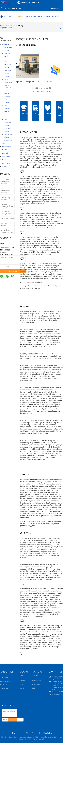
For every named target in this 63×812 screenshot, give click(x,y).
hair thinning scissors (5, 198)
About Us (21, 17)
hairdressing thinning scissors (7, 205)
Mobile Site (47, 733)
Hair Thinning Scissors (7, 108)
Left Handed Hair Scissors (8, 91)
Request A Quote (6, 28)
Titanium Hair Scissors (7, 99)
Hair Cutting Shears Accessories (8, 137)
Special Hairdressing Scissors (8, 82)
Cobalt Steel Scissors (8, 48)
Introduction (24, 680)
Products (12, 17)
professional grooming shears (7, 231)
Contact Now (12, 271)
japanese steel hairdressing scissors (6, 190)
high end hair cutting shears (6, 212)
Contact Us (55, 17)
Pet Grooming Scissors (7, 122)
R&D (33, 688)
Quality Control (44, 17)
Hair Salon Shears (7, 129)
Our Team (23, 692)
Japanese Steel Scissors (7, 56)
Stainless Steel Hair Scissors (7, 65)
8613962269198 (7, 254)
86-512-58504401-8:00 (12, 8)
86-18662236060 (7, 249)
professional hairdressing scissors (5, 181)
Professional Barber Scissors (8, 73)
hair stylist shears (7, 218)
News (4, 160)
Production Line (37, 680)
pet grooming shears (6, 224)
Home (4, 16)
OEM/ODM (36, 684)
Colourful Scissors (7, 115)
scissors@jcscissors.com (30, 3)
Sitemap (15, 733)
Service (22, 688)
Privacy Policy (31, 733)
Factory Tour (31, 17)
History (22, 684)
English (56, 8)
